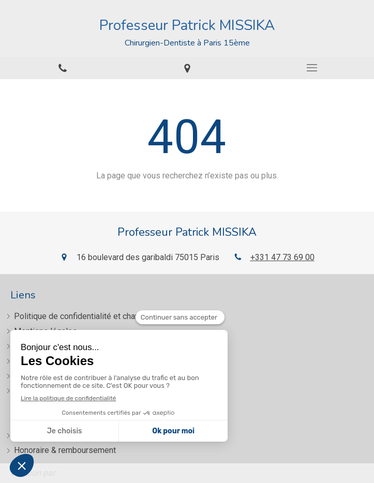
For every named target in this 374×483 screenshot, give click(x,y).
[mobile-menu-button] (311, 67)
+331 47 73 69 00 (282, 257)
